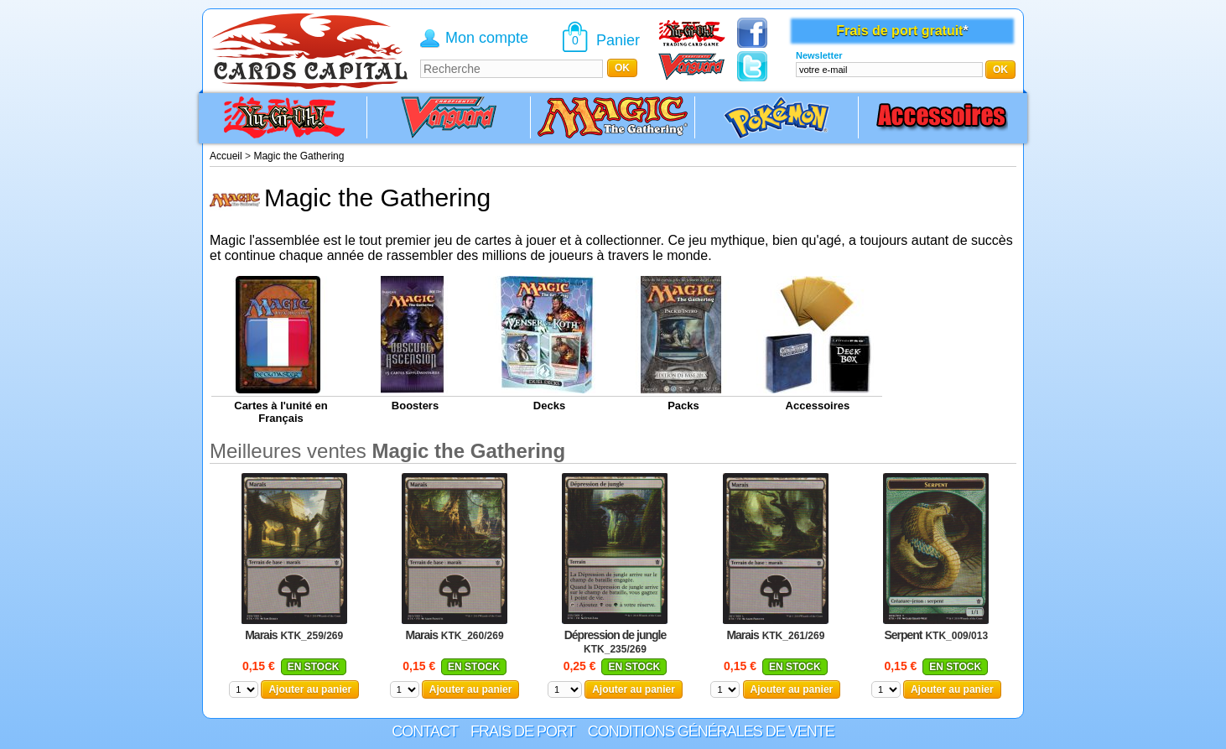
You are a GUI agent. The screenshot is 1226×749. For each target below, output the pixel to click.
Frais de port (522, 731)
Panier (618, 40)
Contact (425, 731)
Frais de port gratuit (899, 30)
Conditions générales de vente (711, 731)
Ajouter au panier (309, 689)
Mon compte (486, 37)
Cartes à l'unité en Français (280, 411)
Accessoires (818, 405)
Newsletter (819, 55)
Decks (549, 405)
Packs (683, 405)
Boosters (415, 405)
